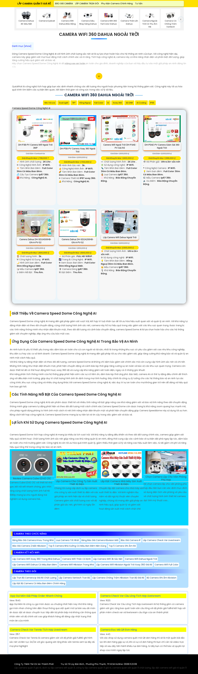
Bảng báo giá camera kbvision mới (100, 540)
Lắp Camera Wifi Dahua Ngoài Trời (119, 237)
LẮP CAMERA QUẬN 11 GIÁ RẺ (34, 3)
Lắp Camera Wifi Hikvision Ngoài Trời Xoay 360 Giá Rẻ (124, 564)
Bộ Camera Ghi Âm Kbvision (161, 577)
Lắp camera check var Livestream (161, 540)
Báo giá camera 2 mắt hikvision (29, 545)
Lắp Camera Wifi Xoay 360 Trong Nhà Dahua (36, 558)
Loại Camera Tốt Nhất (67, 540)
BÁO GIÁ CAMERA (64, 3)
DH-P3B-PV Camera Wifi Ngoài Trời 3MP (35, 146)
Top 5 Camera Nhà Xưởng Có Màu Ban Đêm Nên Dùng (77, 545)
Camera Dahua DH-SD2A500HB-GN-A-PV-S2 (35, 241)
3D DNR (129, 102)
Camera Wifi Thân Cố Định (76, 558)
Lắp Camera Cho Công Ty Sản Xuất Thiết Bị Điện (76, 483)
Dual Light (63, 102)
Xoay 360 (117, 102)
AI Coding (141, 102)
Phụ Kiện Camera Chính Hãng (117, 3)
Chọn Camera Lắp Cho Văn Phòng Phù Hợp (165, 478)
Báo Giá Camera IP (131, 540)
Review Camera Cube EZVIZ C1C (32, 478)
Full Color (98, 102)
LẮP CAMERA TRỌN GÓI (87, 3)
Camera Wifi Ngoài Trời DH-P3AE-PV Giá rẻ (119, 146)
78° (73, 102)
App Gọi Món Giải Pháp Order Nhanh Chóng (36, 596)
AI (108, 102)
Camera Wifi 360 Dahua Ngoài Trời (99, 34)
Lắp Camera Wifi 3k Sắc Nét (107, 558)
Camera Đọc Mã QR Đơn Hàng (119, 629)
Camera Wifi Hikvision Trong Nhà (76, 564)
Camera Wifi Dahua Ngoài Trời (141, 558)
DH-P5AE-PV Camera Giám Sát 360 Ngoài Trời (162, 146)
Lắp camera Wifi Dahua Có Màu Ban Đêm (35, 564)
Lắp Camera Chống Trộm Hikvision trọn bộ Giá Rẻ (118, 577)
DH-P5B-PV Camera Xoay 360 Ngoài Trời (77, 150)
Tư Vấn (138, 3)
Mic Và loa (50, 102)
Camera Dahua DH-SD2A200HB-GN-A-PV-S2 (77, 241)
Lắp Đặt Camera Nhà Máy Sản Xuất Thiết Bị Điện (121, 483)
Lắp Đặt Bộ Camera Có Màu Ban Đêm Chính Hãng (39, 583)
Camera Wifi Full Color (166, 564)
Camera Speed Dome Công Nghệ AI (31, 108)
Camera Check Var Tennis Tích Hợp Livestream (38, 629)
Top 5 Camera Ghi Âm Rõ (122, 545)
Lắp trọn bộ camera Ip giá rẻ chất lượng (34, 577)
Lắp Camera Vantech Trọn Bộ (74, 577)
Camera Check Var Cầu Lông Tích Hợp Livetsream (131, 596)
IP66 (152, 102)
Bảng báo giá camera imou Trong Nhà (33, 540)
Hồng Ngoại (85, 102)
